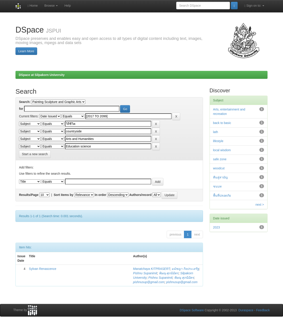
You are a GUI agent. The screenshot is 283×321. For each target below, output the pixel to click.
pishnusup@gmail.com (148, 282)
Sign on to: (254, 6)
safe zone (220, 159)
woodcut (219, 168)
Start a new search (35, 154)
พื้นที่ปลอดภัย (222, 195)
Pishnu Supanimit (145, 273)
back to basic (222, 123)
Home (32, 6)
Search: (24, 102)
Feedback (263, 310)
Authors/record (140, 195)
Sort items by (63, 195)
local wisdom (222, 150)
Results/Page (28, 195)
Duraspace (245, 310)
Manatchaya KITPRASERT (151, 269)
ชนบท (217, 186)
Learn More (26, 51)
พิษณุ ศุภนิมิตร (169, 273)
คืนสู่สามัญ (220, 177)
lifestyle (218, 141)
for (21, 108)
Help (67, 5)
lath (215, 132)
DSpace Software (192, 310)
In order (100, 195)
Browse (51, 5)
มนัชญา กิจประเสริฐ (185, 269)
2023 (216, 227)
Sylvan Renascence (42, 269)
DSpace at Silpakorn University (42, 75)
